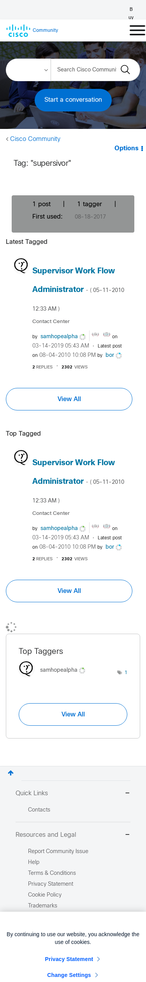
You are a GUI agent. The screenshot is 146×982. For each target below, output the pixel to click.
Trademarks (42, 906)
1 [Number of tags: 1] (126, 673)
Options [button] (126, 148)
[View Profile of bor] (110, 355)
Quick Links (73, 794)
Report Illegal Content (54, 927)
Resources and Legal (73, 835)
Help (33, 862)
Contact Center (51, 321)
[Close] (134, 944)
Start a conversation (73, 100)
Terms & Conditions (52, 873)
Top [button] (10, 773)
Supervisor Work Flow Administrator (78, 290)
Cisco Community (35, 139)
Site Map (39, 916)
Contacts (39, 810)
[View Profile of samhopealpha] (59, 336)
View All (69, 399)
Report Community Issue (58, 851)
